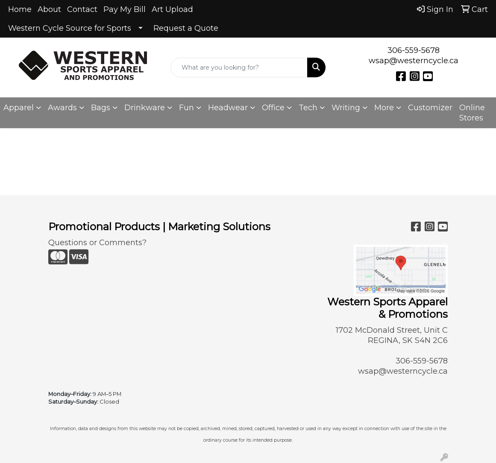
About (49, 9)
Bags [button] (100, 107)
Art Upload (172, 9)
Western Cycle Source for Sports (69, 28)
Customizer (430, 107)
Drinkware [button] (144, 107)
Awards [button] (62, 107)
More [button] (384, 107)
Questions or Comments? (97, 242)
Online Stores (472, 113)
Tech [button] (308, 107)
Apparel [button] (18, 107)
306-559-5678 (413, 50)
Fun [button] (186, 107)
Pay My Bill (124, 9)
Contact (82, 9)
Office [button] (273, 107)
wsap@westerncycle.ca (413, 60)
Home (20, 9)
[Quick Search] (239, 67)
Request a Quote (185, 28)
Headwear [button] (228, 107)
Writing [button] (346, 107)
